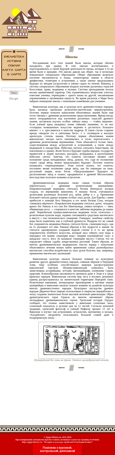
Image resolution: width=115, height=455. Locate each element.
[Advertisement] (71, 23)
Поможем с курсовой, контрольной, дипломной (57, 449)
